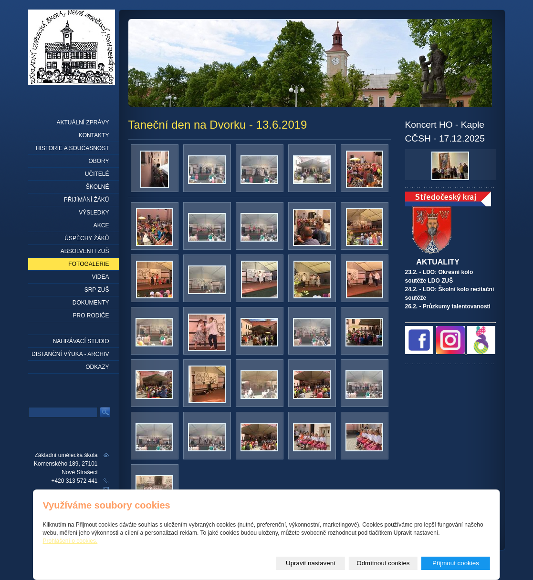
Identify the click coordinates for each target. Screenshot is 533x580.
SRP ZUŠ (96, 289)
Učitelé (97, 174)
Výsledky (94, 212)
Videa (100, 277)
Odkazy (97, 367)
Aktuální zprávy (82, 122)
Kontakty (94, 135)
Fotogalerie (88, 264)
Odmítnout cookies (382, 563)
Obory (98, 161)
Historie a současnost (72, 148)
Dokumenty (91, 302)
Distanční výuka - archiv (70, 354)
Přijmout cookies (455, 563)
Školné (97, 186)
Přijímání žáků (86, 199)
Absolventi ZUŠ (85, 251)
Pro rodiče (91, 315)
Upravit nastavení (310, 563)
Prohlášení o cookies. (70, 541)
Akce (101, 225)
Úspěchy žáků (86, 238)
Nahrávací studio (81, 341)
